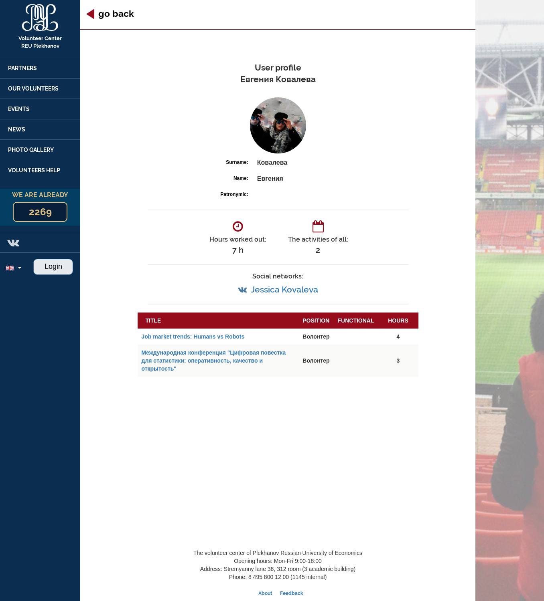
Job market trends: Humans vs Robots (193, 336)
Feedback (291, 593)
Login (53, 266)
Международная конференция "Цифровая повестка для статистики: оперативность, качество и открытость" (214, 360)
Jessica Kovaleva (284, 289)
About (265, 593)
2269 (40, 212)
